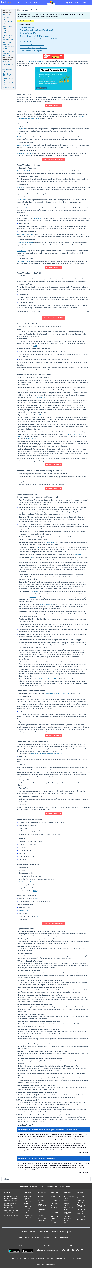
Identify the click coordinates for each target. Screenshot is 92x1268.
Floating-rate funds (25, 882)
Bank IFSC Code (45, 1237)
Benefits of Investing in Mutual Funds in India (34, 36)
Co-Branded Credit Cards (11, 1215)
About (13, 1258)
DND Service (67, 1258)
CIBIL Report (27, 1204)
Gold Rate (55, 1237)
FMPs (35, 891)
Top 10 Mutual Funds (6, 18)
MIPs (36, 898)
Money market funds (23, 145)
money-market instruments (36, 61)
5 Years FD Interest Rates (67, 1217)
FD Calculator (81, 1214)
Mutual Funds (6, 15)
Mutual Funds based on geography (31, 51)
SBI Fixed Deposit (69, 1196)
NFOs (37, 547)
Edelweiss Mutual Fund (7, 79)
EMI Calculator (81, 1219)
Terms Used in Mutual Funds (29, 42)
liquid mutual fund (46, 604)
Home (2, 7)
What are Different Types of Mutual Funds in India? (36, 30)
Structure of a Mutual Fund (28, 33)
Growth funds (21, 200)
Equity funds (21, 129)
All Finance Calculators (80, 1197)
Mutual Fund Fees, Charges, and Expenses (33, 48)
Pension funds (21, 251)
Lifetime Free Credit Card (11, 1210)
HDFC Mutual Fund (7, 64)
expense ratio (51, 542)
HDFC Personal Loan (41, 1206)
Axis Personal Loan (41, 1210)
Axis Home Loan (54, 1208)
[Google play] (14, 1251)
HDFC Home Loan (54, 1204)
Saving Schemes (52, 1186)
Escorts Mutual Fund (8, 87)
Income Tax (35, 1237)
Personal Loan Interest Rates (41, 1219)
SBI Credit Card (8, 1207)
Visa (71, 1237)
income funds (30, 208)
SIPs (40, 415)
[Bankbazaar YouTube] (82, 1250)
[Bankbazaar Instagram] (77, 1250)
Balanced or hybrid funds (25, 153)
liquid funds (37, 218)
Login (84, 2)
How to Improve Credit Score (28, 1212)
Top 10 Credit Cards (10, 1213)
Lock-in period (34, 592)
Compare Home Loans (55, 1197)
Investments (54, 1232)
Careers (19, 1258)
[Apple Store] (27, 1251)
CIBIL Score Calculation (27, 1207)
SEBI (35, 346)
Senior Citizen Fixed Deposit (67, 1213)
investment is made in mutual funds (57, 693)
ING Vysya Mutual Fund (7, 84)
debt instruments (40, 397)
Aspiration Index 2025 (65, 1186)
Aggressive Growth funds (25, 234)
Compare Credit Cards (10, 1196)
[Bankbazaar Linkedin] (68, 1250)
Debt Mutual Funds (7, 39)
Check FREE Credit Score (53, 105)
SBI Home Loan (55, 1200)
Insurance (42, 1186)
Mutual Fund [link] (9, 7)
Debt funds (20, 137)
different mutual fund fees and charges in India (46, 754)
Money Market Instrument (6, 43)
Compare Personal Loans (41, 1197)
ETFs (37, 916)
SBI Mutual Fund (7, 62)
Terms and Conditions (42, 1258)
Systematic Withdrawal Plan (48, 679)
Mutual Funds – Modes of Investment (32, 45)
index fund (33, 597)
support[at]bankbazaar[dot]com (47, 1250)
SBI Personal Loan (41, 1201)
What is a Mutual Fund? (27, 27)
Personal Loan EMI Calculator (81, 1206)
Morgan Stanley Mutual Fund (6, 75)
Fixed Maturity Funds (23, 261)
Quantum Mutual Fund (7, 70)
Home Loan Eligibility (54, 1217)
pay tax (67, 434)
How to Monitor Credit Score (28, 1216)
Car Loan (27, 1237)
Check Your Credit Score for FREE (53, 159)
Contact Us (26, 1258)
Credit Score (27, 1196)
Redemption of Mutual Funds (6, 54)
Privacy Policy (77, 1258)
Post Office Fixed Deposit (68, 1208)
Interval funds (21, 187)
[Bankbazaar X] (63, 1250)
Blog (32, 1258)
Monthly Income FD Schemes (68, 1222)
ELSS (39, 226)
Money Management (65, 1232)
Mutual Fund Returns (8, 51)
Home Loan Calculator (80, 1201)
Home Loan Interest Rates (55, 1213)
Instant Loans (41, 1223)
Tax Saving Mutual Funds (7, 31)
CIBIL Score (27, 1201)
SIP (31, 558)
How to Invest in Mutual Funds (7, 36)
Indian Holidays (63, 1237)
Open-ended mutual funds (25, 171)
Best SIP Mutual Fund (7, 22)
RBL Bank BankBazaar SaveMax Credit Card (10, 1204)
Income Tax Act (30, 439)
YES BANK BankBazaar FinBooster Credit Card (10, 1199)
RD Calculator (81, 1216)
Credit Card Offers (43, 1232)
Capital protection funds (25, 243)
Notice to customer (56, 1258)
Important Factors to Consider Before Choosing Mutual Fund (39, 39)
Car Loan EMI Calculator (81, 1210)
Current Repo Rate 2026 (54, 1222)
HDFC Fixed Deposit (67, 1199)
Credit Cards (33, 1186)
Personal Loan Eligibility (41, 1215)
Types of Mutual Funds (7, 27)
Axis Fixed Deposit (66, 1204)
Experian (26, 1199)
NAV (82, 510)
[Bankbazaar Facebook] (73, 1250)
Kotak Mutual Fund (7, 67)
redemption (78, 555)
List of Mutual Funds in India (8, 47)
